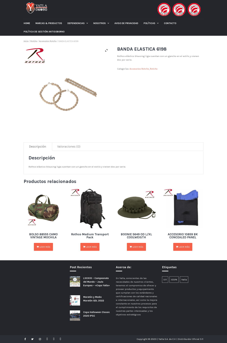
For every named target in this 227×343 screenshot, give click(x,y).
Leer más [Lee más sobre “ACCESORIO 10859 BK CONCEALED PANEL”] (183, 246)
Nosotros (99, 23)
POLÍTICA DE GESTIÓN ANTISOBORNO (44, 31)
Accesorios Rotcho (48, 41)
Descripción (37, 146)
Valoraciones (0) (68, 146)
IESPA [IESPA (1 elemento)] (174, 279)
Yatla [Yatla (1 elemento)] (184, 279)
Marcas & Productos (48, 23)
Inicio (26, 41)
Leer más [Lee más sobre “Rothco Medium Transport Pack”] (90, 246)
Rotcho (33, 41)
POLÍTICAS (150, 23)
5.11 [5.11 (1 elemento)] (165, 279)
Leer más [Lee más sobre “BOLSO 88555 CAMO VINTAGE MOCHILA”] (43, 246)
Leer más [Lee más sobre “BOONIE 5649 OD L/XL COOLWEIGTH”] (136, 246)
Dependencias (76, 23)
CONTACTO (170, 23)
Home (27, 23)
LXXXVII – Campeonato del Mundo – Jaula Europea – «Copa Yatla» (96, 282)
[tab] (37, 147)
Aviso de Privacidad (126, 23)
